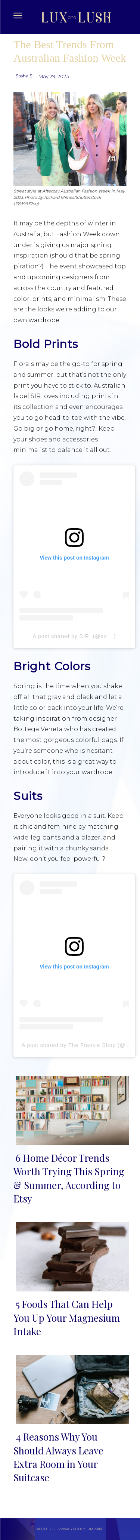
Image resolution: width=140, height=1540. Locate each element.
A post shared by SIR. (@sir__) (74, 636)
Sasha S (24, 75)
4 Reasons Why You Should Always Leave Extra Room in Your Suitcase (58, 1457)
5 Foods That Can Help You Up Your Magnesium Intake (66, 1317)
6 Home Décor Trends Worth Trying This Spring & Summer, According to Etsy (68, 1178)
